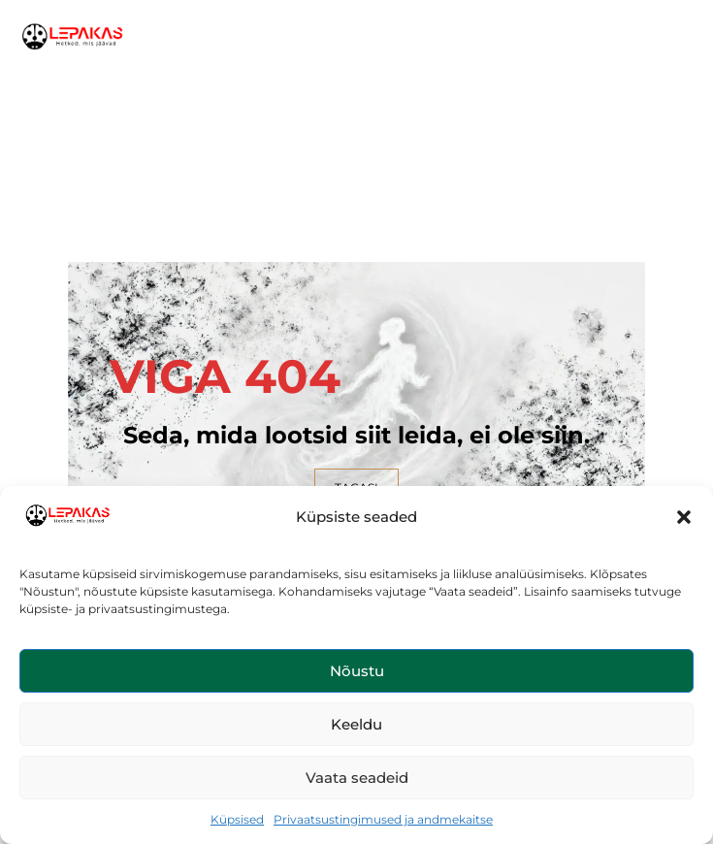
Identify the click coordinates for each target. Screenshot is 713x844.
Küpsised (237, 819)
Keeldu (356, 724)
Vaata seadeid (357, 777)
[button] (684, 517)
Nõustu (357, 671)
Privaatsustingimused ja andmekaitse (383, 819)
